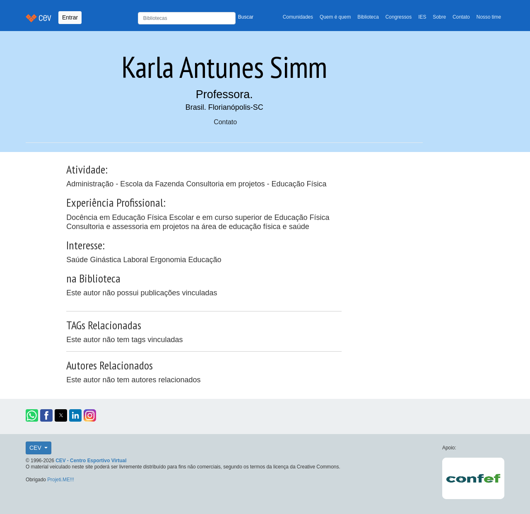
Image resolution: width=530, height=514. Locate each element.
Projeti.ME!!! (60, 480)
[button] (32, 415)
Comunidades (298, 17)
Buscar (245, 17)
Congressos (398, 17)
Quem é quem (335, 17)
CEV (36, 447)
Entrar (70, 17)
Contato (461, 17)
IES (422, 17)
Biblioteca (368, 17)
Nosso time (489, 17)
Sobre (439, 17)
